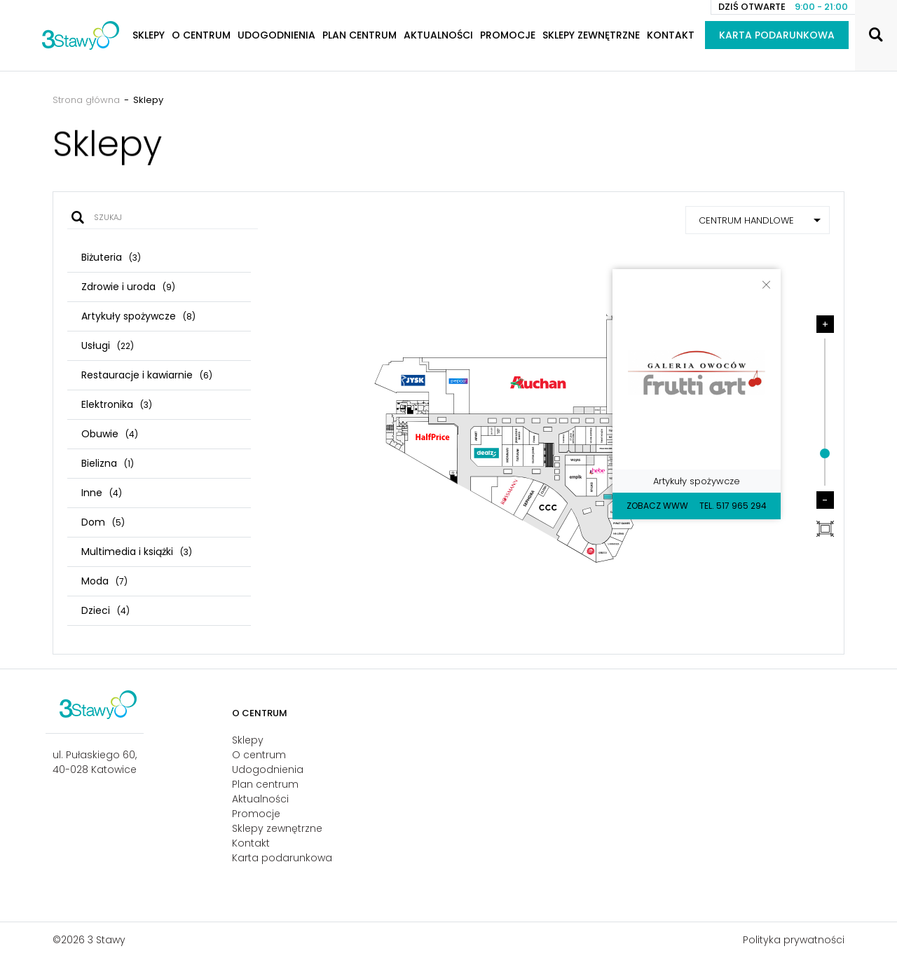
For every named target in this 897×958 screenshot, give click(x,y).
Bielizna (107, 463)
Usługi (107, 345)
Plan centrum (359, 35)
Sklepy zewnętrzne (591, 35)
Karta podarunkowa (777, 35)
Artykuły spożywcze (138, 316)
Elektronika (116, 404)
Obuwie (109, 434)
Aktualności (438, 35)
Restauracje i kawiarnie (146, 375)
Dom (103, 522)
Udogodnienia (276, 35)
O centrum (201, 35)
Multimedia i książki (136, 552)
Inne (101, 493)
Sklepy (148, 35)
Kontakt (670, 35)
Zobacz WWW (657, 506)
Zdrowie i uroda (128, 287)
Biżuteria (111, 257)
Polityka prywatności (793, 940)
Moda (104, 581)
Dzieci (105, 610)
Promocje (507, 35)
